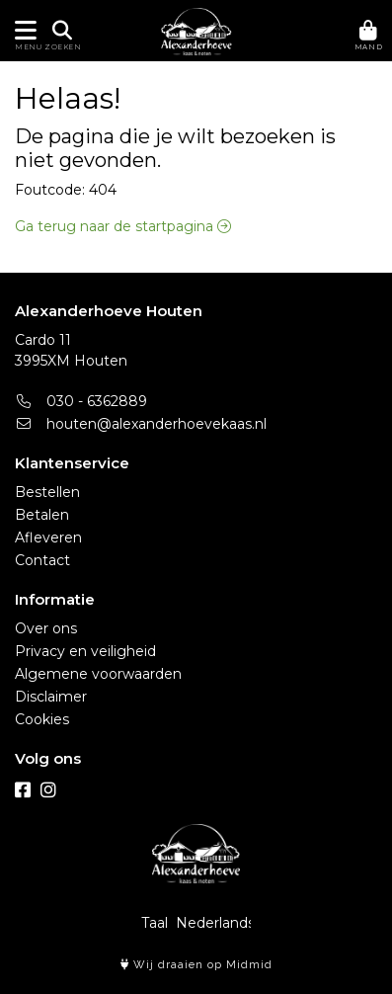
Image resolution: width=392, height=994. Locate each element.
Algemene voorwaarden (98, 674)
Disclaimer (51, 696)
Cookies (42, 719)
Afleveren (48, 537)
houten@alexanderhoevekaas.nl (141, 424)
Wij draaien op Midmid (196, 964)
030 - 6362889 (81, 401)
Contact (42, 560)
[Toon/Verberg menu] (22, 30)
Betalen (42, 515)
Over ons (46, 628)
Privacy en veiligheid (85, 651)
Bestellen (47, 492)
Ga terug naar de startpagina (123, 226)
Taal (154, 923)
